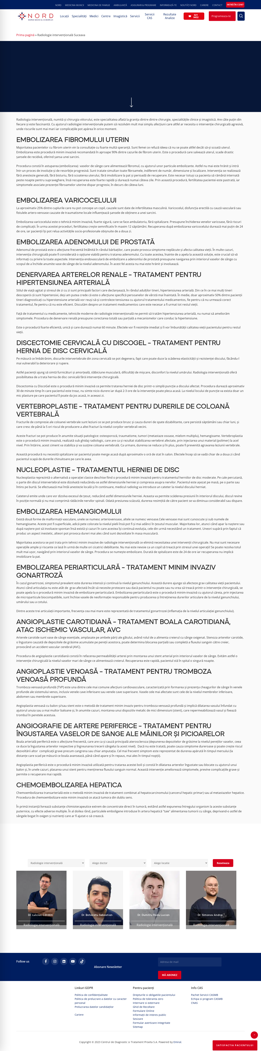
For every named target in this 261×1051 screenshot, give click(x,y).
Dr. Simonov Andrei (210, 915)
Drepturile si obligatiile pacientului (154, 995)
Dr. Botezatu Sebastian (97, 915)
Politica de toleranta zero (148, 999)
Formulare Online (143, 1011)
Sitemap (138, 1027)
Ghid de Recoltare (144, 1007)
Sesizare (138, 1019)
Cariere (79, 1014)
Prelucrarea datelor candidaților (94, 1007)
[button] (254, 1035)
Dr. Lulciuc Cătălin (40, 915)
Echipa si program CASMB (207, 999)
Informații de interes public (149, 1015)
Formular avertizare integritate (151, 1023)
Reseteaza (223, 863)
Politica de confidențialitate (91, 995)
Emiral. (177, 1042)
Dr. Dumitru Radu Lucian (154, 915)
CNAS (194, 1003)
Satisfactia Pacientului (235, 1045)
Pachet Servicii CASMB (204, 995)
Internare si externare (146, 1003)
